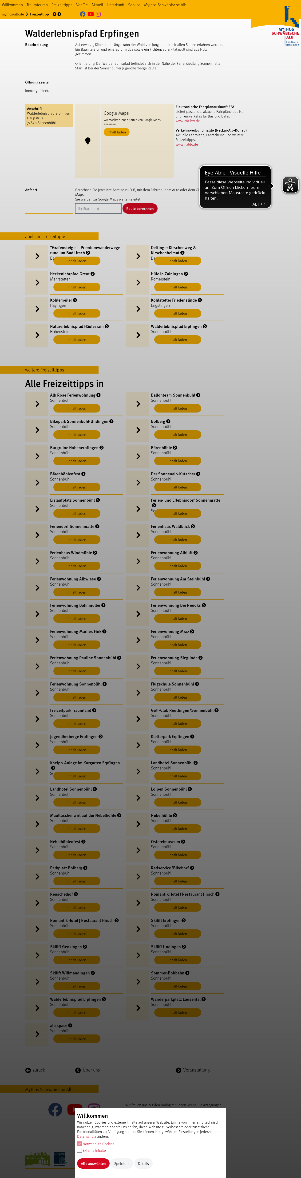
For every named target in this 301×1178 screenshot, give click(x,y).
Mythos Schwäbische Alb (165, 5)
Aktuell (97, 5)
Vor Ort (82, 5)
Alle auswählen (93, 1163)
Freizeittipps (61, 5)
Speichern (122, 1163)
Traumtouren (37, 5)
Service (134, 5)
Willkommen (12, 5)
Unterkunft (115, 5)
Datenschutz (86, 1136)
